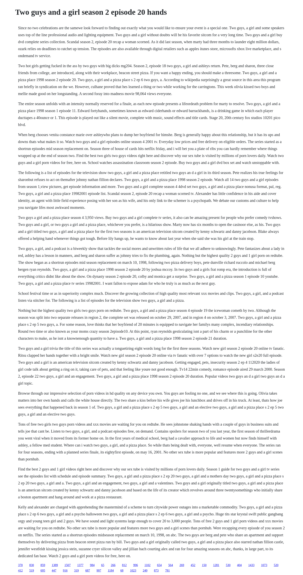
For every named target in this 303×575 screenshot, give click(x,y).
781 (167, 570)
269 (182, 565)
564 (170, 565)
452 (193, 565)
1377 (80, 565)
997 (98, 570)
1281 (216, 565)
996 (135, 565)
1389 (55, 565)
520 (276, 565)
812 (124, 565)
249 (145, 570)
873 (156, 570)
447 (54, 570)
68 (121, 570)
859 (42, 565)
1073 (264, 565)
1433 (251, 565)
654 (159, 565)
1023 (133, 570)
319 (76, 570)
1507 (67, 565)
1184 (111, 570)
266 (113, 565)
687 (87, 570)
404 (239, 565)
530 (228, 565)
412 (20, 570)
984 (92, 565)
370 (20, 565)
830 (31, 565)
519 (31, 570)
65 (102, 565)
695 (42, 570)
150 (204, 565)
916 (65, 570)
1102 (147, 565)
